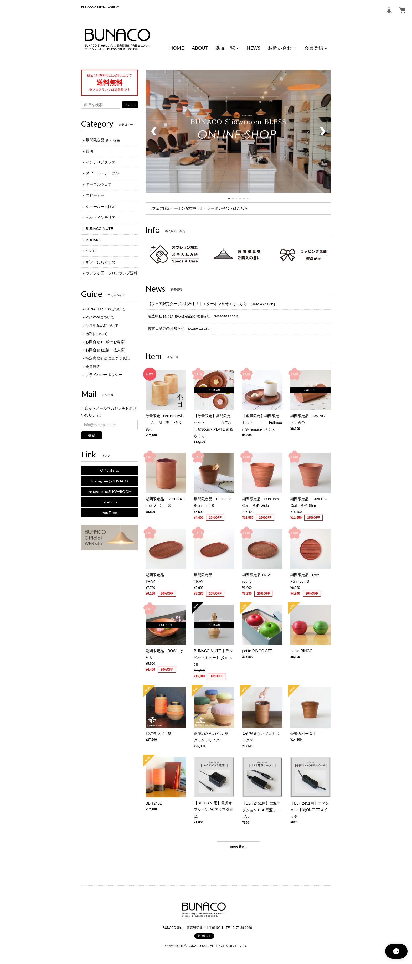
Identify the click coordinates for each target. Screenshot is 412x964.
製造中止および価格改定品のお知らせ (179, 316)
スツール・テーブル (102, 173)
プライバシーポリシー (103, 375)
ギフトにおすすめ (100, 262)
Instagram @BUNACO (109, 481)
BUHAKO (93, 240)
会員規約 (92, 366)
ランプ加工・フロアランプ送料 (111, 273)
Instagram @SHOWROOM (109, 491)
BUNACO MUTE (99, 228)
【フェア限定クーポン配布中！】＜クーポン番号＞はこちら (198, 208)
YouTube (109, 512)
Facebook (109, 502)
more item (238, 846)
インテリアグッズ (100, 162)
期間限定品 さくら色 (103, 140)
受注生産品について (102, 325)
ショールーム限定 (100, 206)
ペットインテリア (100, 217)
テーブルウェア (99, 184)
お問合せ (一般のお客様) (105, 342)
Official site (109, 470)
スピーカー (95, 195)
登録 (91, 435)
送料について (96, 334)
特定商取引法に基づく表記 (107, 358)
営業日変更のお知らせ (166, 328)
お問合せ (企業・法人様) (105, 350)
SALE (90, 251)
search (130, 104)
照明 (89, 151)
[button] (227, 48)
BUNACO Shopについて (105, 309)
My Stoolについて (99, 317)
